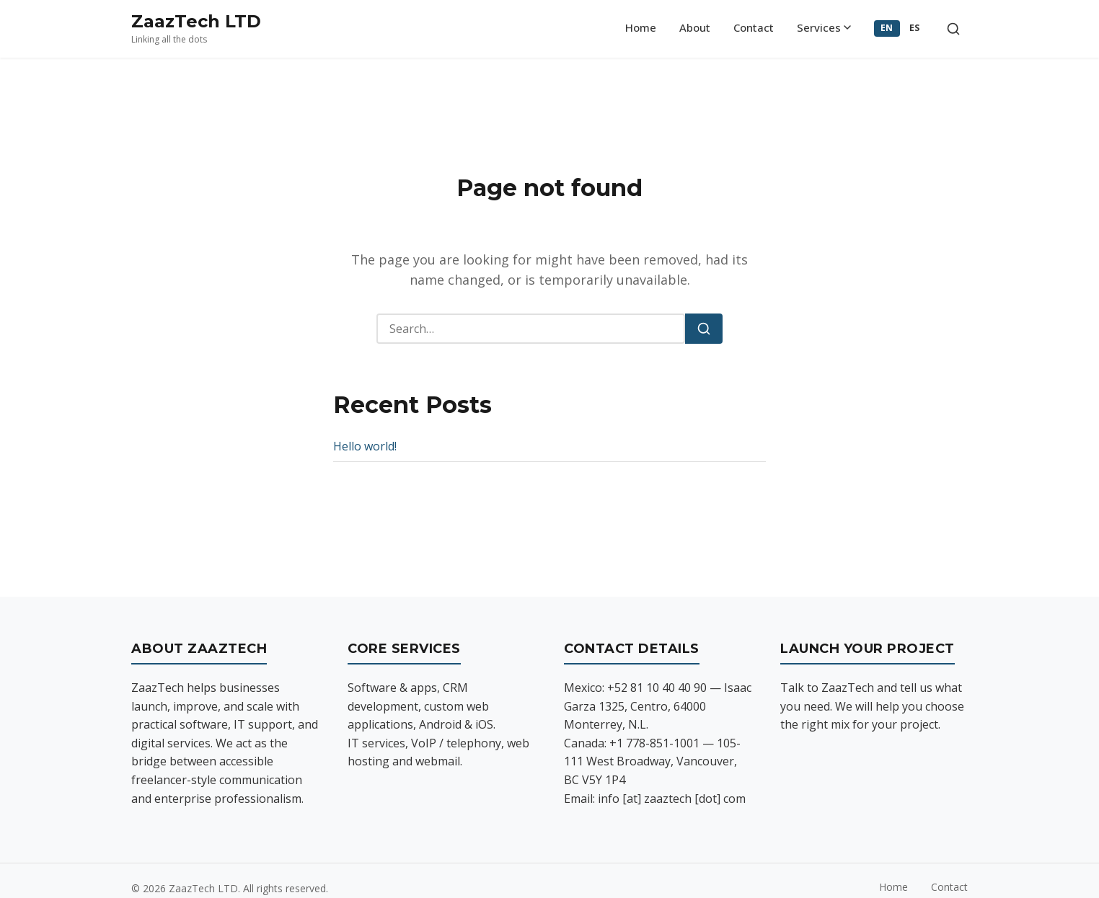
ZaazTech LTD (196, 21)
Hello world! (365, 446)
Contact (949, 887)
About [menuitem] (694, 27)
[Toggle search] (953, 28)
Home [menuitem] (640, 27)
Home (893, 887)
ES (914, 28)
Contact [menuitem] (753, 27)
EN (886, 28)
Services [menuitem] (824, 27)
